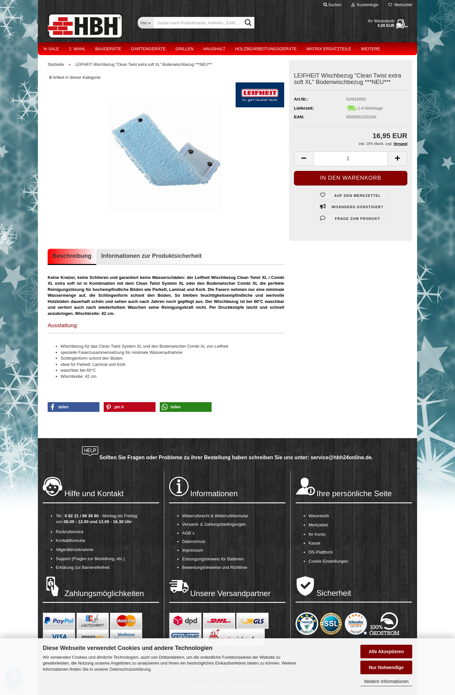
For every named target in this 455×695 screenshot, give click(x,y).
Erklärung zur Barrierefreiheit (83, 567)
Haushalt (214, 48)
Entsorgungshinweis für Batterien (213, 559)
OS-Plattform (321, 552)
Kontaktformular (71, 540)
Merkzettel (400, 5)
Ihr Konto (317, 534)
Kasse (314, 543)
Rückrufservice (70, 531)
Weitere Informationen (386, 681)
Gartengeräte (148, 48)
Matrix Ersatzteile (329, 48)
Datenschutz (193, 541)
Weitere (370, 48)
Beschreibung (71, 256)
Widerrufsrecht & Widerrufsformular (215, 515)
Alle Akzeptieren (386, 651)
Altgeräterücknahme (74, 549)
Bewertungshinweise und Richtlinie (214, 567)
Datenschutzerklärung (130, 669)
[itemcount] (350, 158)
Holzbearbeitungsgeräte (266, 48)
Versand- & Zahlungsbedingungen (214, 524)
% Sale (51, 48)
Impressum (192, 550)
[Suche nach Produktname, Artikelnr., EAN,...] (145, 23)
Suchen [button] (332, 5)
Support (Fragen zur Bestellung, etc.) (90, 558)
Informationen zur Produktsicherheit (151, 256)
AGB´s (188, 533)
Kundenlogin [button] (365, 5)
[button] (73, 407)
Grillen (185, 48)
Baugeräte (108, 48)
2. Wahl (77, 48)
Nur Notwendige (386, 667)
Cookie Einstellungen (328, 561)
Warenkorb (319, 515)
